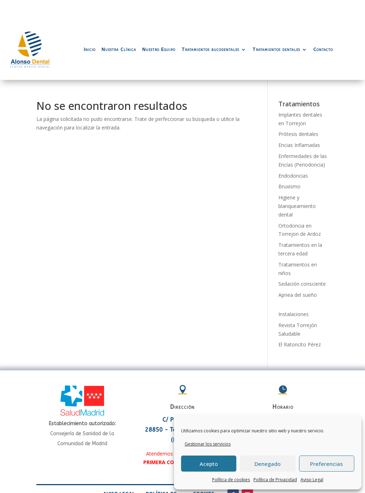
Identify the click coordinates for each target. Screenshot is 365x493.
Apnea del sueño (297, 266)
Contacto (323, 21)
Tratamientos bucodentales (210, 21)
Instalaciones (293, 285)
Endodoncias (293, 147)
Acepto (209, 463)
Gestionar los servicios (208, 444)
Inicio (90, 21)
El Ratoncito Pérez (299, 315)
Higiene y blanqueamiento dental (297, 177)
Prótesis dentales (298, 105)
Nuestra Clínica (119, 21)
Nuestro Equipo (158, 21)
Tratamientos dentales (276, 21)
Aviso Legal (311, 480)
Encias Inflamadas (299, 116)
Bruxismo (289, 157)
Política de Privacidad (275, 480)
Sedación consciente (302, 255)
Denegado (268, 463)
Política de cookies (231, 480)
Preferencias (326, 463)
